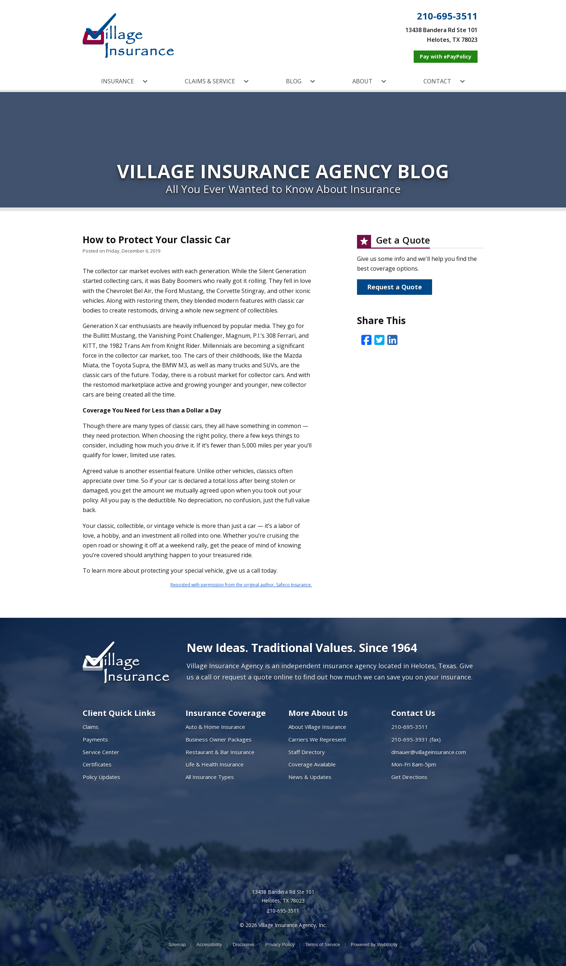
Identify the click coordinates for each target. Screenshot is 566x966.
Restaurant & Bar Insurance (220, 752)
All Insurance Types (210, 777)
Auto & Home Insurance (215, 726)
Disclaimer (244, 944)
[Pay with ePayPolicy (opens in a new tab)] (446, 57)
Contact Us (413, 712)
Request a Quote (394, 287)
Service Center (101, 752)
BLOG (300, 81)
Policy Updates (101, 777)
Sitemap (177, 944)
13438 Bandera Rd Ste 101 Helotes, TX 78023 (283, 896)
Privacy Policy (280, 944)
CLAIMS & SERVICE (217, 81)
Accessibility (209, 944)
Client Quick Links (119, 712)
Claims (91, 726)
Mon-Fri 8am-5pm (413, 764)
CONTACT (444, 81)
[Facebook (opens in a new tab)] (366, 340)
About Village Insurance (317, 726)
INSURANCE (124, 81)
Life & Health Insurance (215, 764)
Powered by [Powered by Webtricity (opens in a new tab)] (374, 944)
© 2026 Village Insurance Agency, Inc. (283, 925)
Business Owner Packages (219, 739)
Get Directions (409, 777)
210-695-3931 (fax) (416, 739)
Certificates (97, 764)
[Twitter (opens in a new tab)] (379, 340)
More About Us (318, 712)
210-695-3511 (447, 16)
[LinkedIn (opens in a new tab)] (392, 340)
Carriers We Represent (317, 739)
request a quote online (257, 677)
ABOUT (369, 81)
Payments (95, 739)
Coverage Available (312, 764)
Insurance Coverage (226, 712)
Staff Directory (306, 752)
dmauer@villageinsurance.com (428, 752)
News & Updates (309, 777)
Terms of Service (322, 944)
